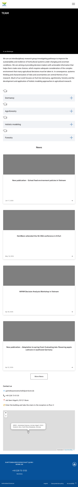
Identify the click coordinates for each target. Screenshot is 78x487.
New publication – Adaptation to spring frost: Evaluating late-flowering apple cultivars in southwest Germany (39, 348)
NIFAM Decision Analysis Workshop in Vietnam (39, 291)
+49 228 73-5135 (19, 470)
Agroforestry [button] (10, 111)
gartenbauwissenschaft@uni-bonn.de (19, 463)
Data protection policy (57, 483)
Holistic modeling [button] (13, 124)
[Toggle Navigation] (73, 4)
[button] (28, 432)
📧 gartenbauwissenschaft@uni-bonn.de (18, 391)
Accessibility (71, 483)
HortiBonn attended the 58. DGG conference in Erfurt (39, 236)
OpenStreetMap (69, 449)
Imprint (46, 483)
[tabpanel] (39, 31)
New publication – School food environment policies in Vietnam (39, 180)
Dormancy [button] (9, 98)
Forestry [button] (8, 137)
